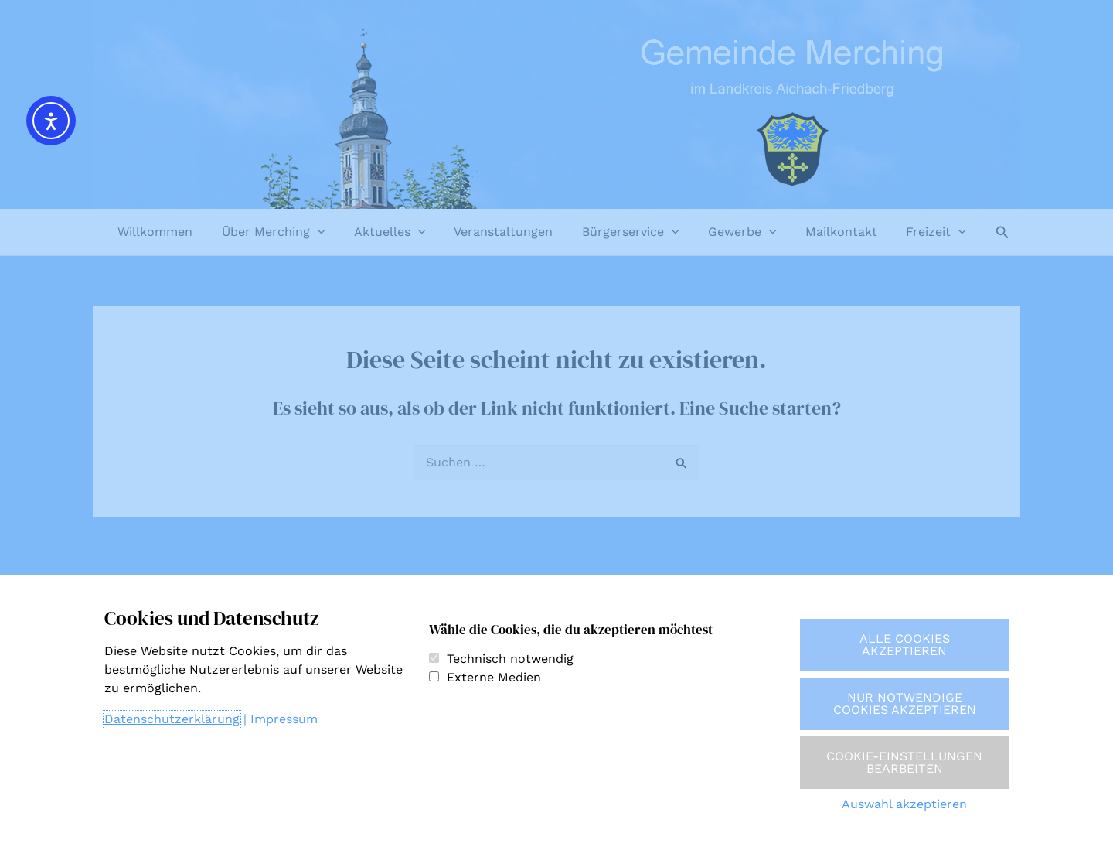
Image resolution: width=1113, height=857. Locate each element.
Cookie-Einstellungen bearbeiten (904, 762)
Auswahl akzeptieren (904, 804)
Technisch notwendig (510, 658)
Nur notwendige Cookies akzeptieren (904, 703)
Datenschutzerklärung (172, 719)
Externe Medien (494, 677)
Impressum (284, 719)
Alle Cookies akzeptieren (904, 644)
